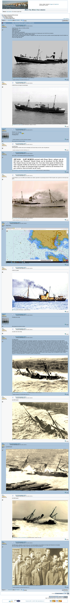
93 (10, 20)
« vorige (64, 18)
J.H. (3, 24)
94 (12, 20)
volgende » (67, 18)
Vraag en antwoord (8, 16)
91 (8, 20)
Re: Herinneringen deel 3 (21, 25)
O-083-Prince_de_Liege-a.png (17, 124)
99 (18, 20)
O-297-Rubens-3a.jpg (16, 218)
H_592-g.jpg (14, 309)
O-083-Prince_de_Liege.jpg (16, 77)
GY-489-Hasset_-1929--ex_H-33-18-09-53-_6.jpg (14, 490)
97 (16, 20)
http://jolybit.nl (9, 11)
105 (21, 20)
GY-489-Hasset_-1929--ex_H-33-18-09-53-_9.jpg (20, 537)
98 (17, 20)
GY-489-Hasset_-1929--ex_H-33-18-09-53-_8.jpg (20, 585)
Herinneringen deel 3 (10, 18)
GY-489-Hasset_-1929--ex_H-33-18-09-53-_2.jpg (20, 392)
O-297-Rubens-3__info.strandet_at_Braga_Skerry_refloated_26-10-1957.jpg (24, 170)
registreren (56, 4)
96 (15, 20)
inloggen (51, 4)
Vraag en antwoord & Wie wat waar (10, 15)
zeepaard (4, 128)
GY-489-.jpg (14, 439)
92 (9, 20)
